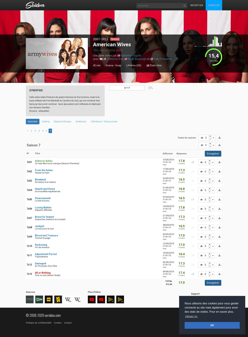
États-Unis (154, 65)
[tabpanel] (57, 53)
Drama (109, 65)
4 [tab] (51, 71)
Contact (68, 323)
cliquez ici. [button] (191, 316)
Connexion (214, 5)
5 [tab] (55, 71)
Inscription (196, 5)
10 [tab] (72, 71)
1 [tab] (41, 71)
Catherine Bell (115, 59)
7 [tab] (62, 71)
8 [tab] (65, 71)
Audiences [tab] (81, 121)
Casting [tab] (45, 121)
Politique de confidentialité (38, 323)
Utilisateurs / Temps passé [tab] (104, 121)
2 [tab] (44, 71)
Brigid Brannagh (137, 59)
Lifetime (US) (133, 65)
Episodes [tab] (32, 121)
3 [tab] (48, 71)
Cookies (58, 323)
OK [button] (212, 325)
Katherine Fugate (131, 55)
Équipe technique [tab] (62, 121)
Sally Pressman (163, 59)
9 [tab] (69, 71)
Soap (118, 65)
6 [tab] (58, 71)
